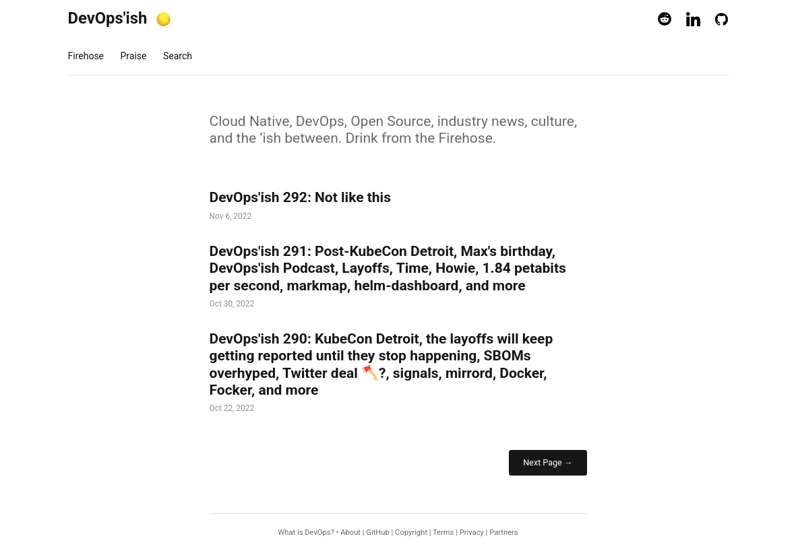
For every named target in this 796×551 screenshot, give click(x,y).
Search (177, 56)
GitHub (377, 532)
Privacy (472, 532)
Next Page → (547, 462)
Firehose (86, 56)
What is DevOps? (306, 532)
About (350, 532)
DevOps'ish (108, 18)
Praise (134, 56)
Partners (503, 532)
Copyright (411, 532)
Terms (443, 532)
